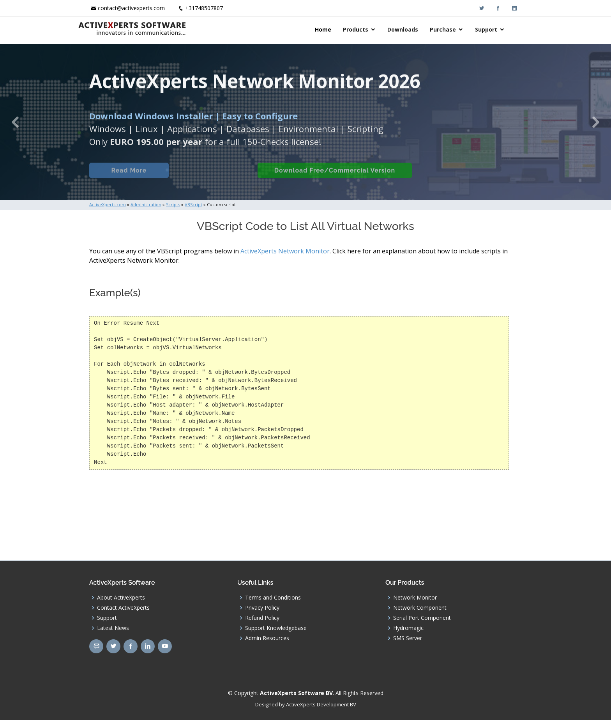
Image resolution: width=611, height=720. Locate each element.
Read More (128, 178)
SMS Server (407, 638)
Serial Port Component (422, 618)
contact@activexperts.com (131, 8)
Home (334, 29)
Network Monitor (415, 597)
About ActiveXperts (121, 597)
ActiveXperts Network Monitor (285, 251)
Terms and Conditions (273, 597)
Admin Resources (267, 638)
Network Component (420, 607)
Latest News (113, 628)
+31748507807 (204, 8)
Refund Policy (262, 618)
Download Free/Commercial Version (334, 178)
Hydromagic (408, 628)
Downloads (414, 29)
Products (367, 29)
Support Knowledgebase (276, 628)
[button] (15, 122)
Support (497, 29)
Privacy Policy (262, 607)
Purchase (454, 29)
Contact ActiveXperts (123, 607)
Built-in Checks (211, 178)
